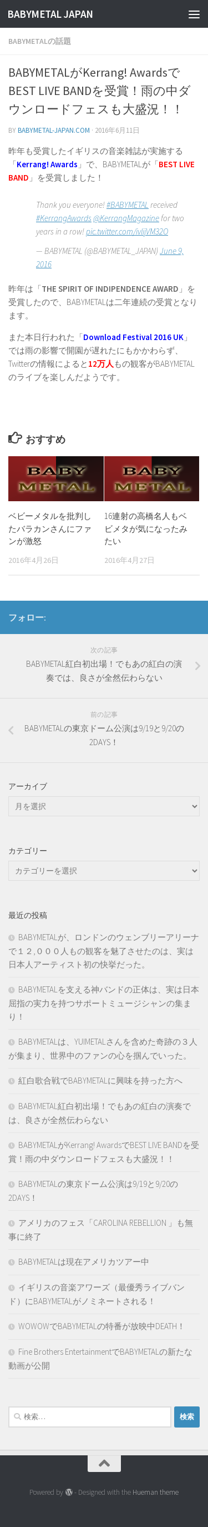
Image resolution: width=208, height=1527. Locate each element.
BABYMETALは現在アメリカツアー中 (83, 1261)
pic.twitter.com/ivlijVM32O (127, 231)
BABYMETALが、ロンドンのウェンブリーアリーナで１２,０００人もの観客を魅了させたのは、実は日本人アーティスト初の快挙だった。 (103, 951)
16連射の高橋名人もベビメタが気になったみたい (145, 528)
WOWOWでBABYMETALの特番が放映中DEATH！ (101, 1326)
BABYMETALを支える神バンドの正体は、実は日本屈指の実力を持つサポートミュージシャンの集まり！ (103, 1003)
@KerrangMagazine (126, 218)
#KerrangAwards (64, 218)
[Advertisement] (104, 110)
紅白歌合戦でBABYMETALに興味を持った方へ (100, 1080)
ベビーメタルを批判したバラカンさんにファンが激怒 (50, 528)
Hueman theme (156, 1492)
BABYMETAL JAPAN (50, 14)
